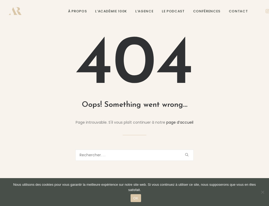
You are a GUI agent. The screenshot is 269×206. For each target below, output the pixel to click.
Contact (238, 11)
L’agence (144, 11)
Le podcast (173, 11)
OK (135, 198)
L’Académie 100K (111, 11)
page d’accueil (179, 122)
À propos (77, 11)
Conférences (206, 11)
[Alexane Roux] (15, 11)
